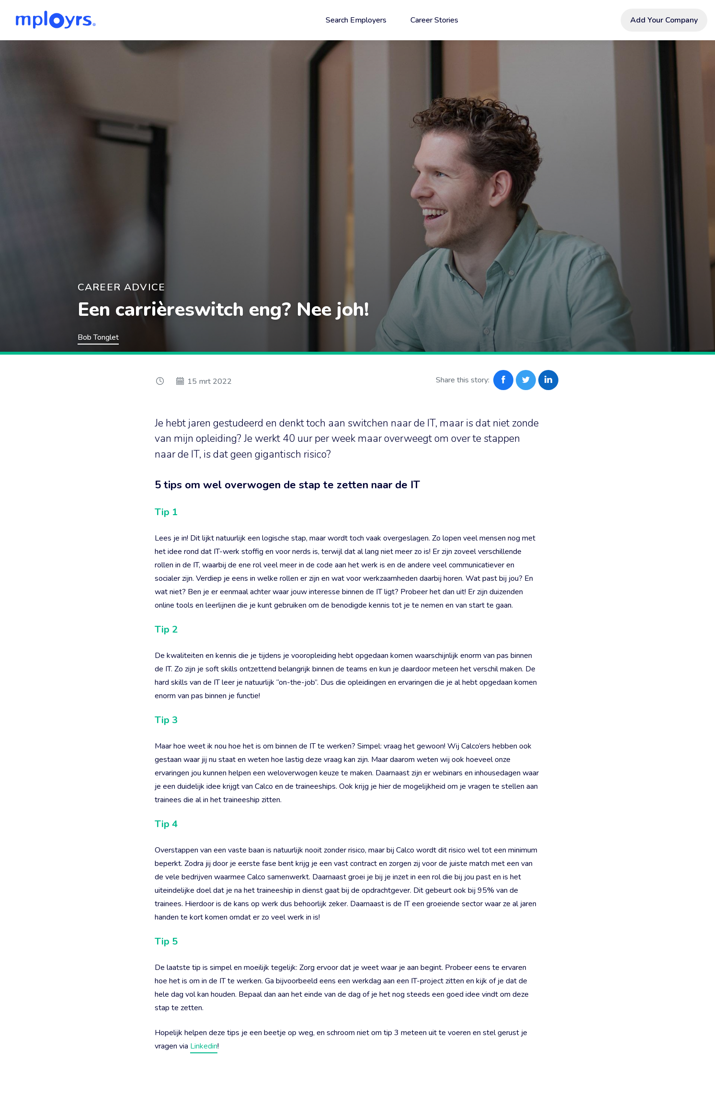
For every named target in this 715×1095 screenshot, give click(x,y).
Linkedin (203, 1046)
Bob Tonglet (98, 337)
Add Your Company (664, 20)
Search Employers (356, 20)
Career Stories (434, 20)
